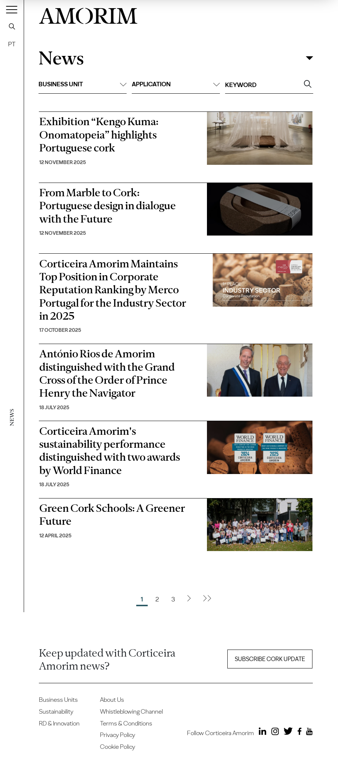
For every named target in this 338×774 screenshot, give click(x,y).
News (61, 58)
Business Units (58, 699)
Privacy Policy (117, 734)
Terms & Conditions (126, 723)
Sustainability (56, 711)
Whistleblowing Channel (131, 711)
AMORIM (88, 14)
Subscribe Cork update (270, 659)
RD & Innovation (59, 723)
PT (12, 44)
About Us (112, 699)
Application (176, 84)
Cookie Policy (117, 746)
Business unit (83, 84)
